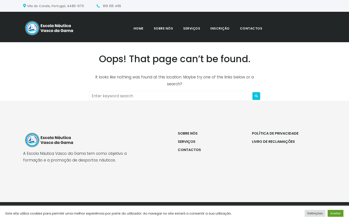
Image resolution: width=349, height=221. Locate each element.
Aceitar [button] (335, 213)
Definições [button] (315, 213)
